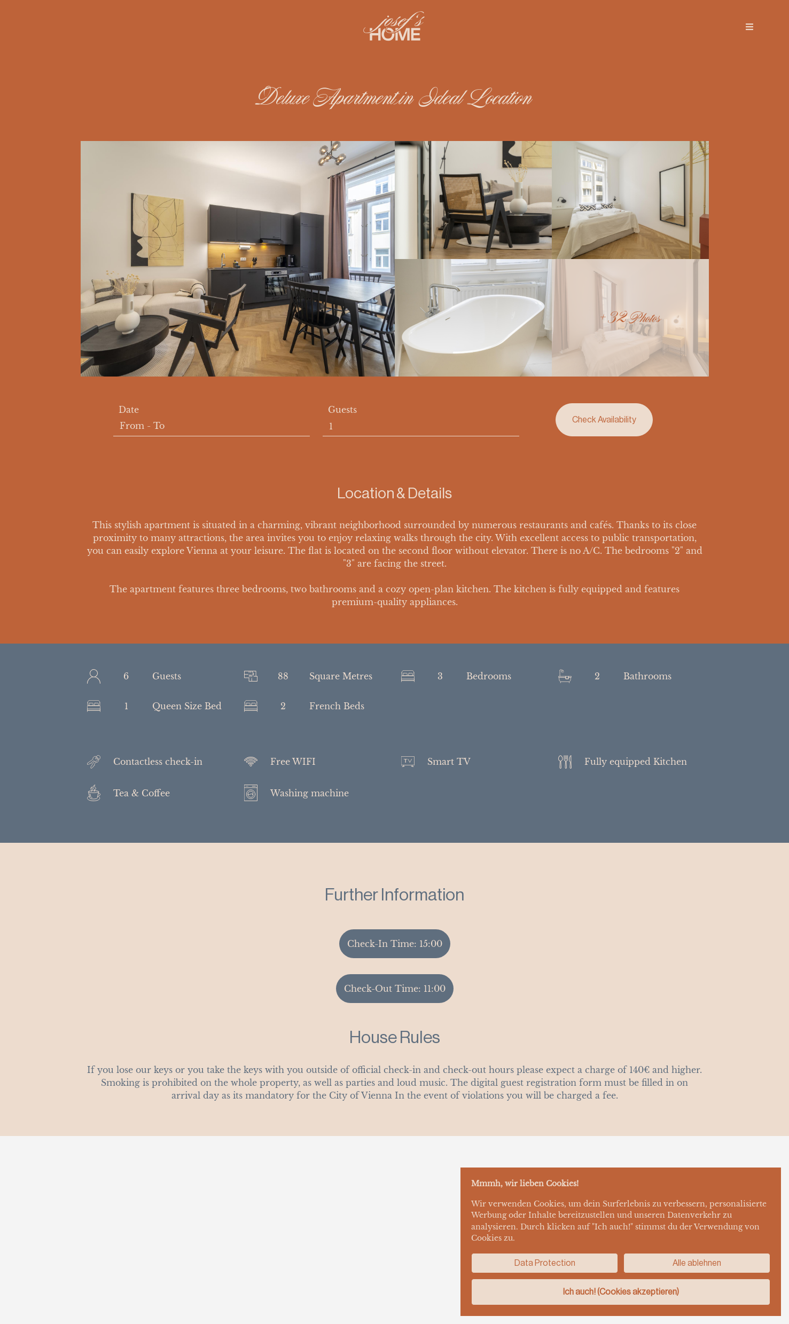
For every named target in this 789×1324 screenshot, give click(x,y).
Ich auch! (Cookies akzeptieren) (621, 1292)
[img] (749, 26)
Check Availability (604, 419)
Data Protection (544, 1263)
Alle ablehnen (697, 1263)
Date (129, 409)
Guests (342, 409)
